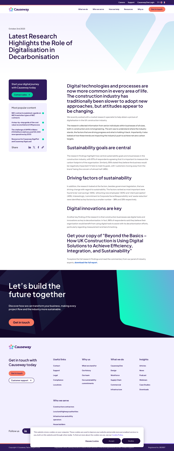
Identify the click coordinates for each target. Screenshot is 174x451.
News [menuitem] (141, 370)
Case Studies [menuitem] (144, 385)
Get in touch (156, 9)
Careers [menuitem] (121, 2)
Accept (111, 441)
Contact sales (22, 94)
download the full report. (86, 262)
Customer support (21, 380)
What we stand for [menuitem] (89, 366)
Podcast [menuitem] (142, 375)
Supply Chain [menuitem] (116, 380)
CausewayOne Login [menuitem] (145, 2)
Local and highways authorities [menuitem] (65, 411)
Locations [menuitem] (57, 385)
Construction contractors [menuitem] (63, 407)
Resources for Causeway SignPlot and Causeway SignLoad (25, 140)
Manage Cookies (92, 441)
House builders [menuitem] (59, 424)
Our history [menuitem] (86, 370)
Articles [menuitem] (142, 366)
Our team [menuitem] (86, 375)
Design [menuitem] (113, 370)
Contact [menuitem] (56, 366)
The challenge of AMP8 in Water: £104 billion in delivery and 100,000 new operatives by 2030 (26, 131)
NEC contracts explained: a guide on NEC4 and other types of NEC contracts (26, 115)
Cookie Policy (117, 435)
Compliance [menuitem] (58, 380)
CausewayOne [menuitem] (117, 366)
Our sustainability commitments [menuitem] (89, 381)
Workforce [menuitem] (115, 375)
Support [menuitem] (131, 2)
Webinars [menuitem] (143, 380)
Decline (131, 441)
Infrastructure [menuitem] (116, 389)
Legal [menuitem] (55, 375)
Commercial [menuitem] (116, 385)
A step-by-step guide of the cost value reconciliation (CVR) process (26, 123)
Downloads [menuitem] (144, 389)
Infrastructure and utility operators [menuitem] (63, 418)
